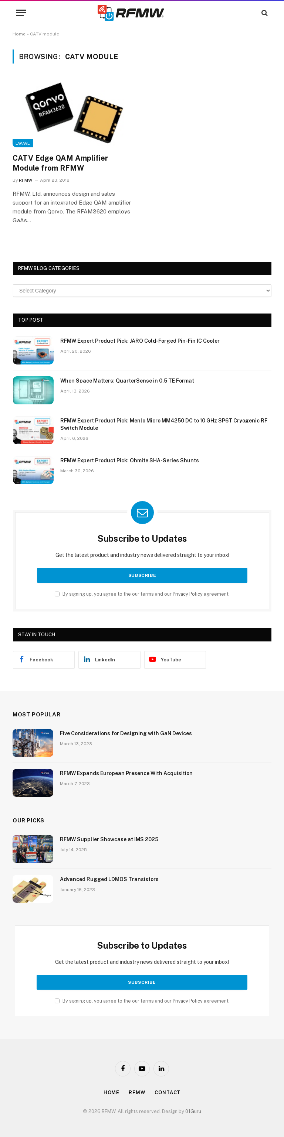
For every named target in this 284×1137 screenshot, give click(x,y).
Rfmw (137, 1092)
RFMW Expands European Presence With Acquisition (126, 773)
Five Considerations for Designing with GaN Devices (126, 733)
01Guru (193, 1111)
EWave (23, 143)
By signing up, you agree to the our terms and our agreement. (142, 594)
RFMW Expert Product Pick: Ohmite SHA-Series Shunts (129, 460)
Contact (167, 1092)
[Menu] (21, 12)
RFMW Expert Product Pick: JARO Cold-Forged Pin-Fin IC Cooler (140, 341)
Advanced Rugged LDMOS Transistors (109, 879)
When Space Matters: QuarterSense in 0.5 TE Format (127, 381)
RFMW (25, 180)
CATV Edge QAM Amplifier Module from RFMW (60, 163)
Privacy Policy (188, 594)
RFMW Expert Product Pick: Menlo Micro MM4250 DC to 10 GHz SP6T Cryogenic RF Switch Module (163, 424)
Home (19, 34)
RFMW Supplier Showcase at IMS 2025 (109, 839)
